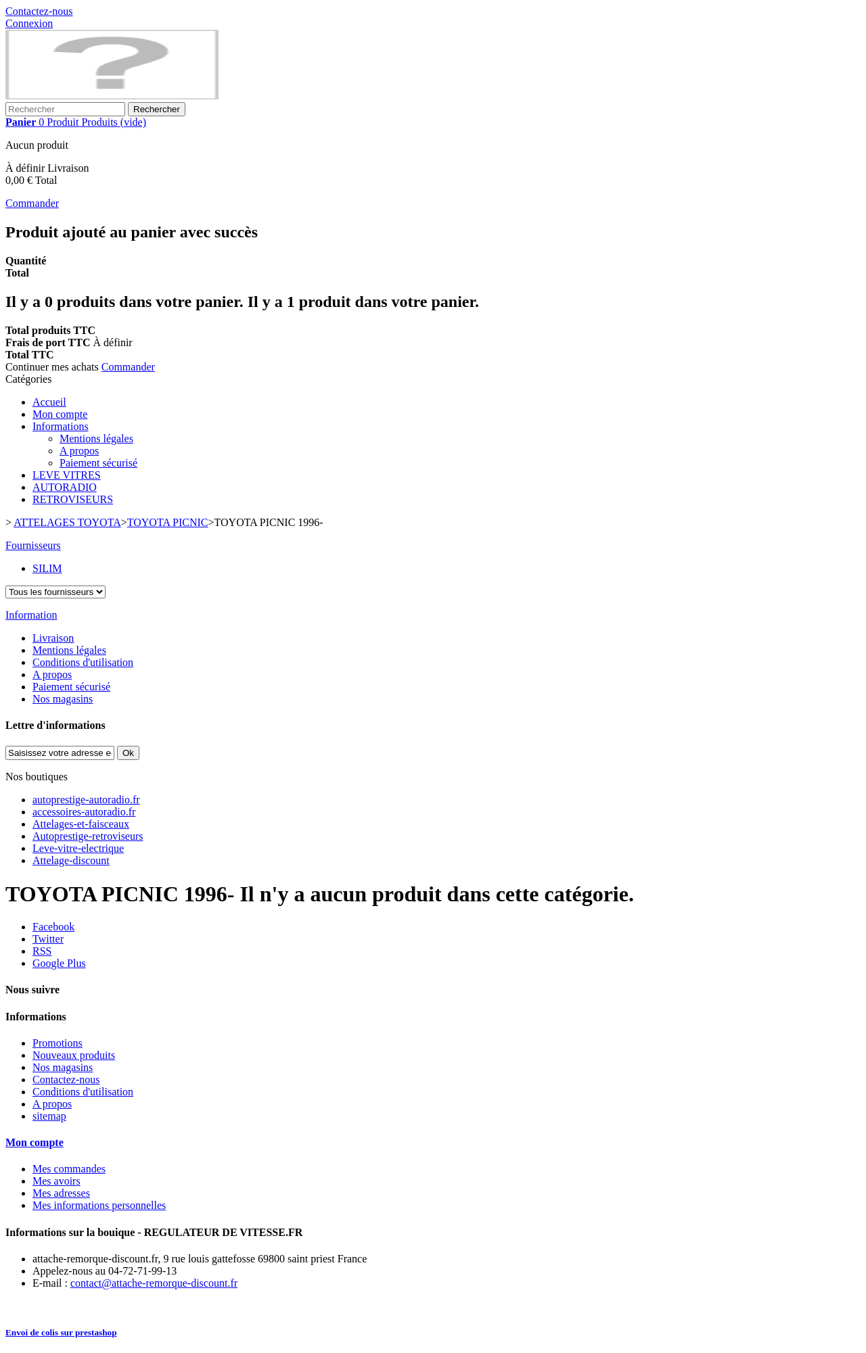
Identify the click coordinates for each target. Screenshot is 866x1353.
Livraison (53, 638)
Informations (60, 426)
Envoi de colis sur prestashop (61, 1332)
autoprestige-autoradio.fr (86, 799)
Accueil (49, 402)
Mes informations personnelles (99, 1205)
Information (31, 615)
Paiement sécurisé (98, 463)
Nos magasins (62, 699)
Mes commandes (69, 1168)
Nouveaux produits (73, 1055)
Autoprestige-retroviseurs (87, 836)
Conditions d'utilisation (82, 662)
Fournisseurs (33, 545)
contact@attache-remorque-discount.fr (153, 1283)
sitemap (49, 1116)
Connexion (29, 23)
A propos (79, 450)
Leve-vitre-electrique (78, 848)
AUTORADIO (64, 487)
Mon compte (59, 414)
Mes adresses (61, 1193)
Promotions (57, 1043)
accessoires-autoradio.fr (83, 811)
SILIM (47, 568)
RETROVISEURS (72, 499)
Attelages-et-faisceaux (80, 824)
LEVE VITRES (66, 475)
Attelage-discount (71, 860)
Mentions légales (96, 438)
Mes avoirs (56, 1181)
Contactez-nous (39, 11)
